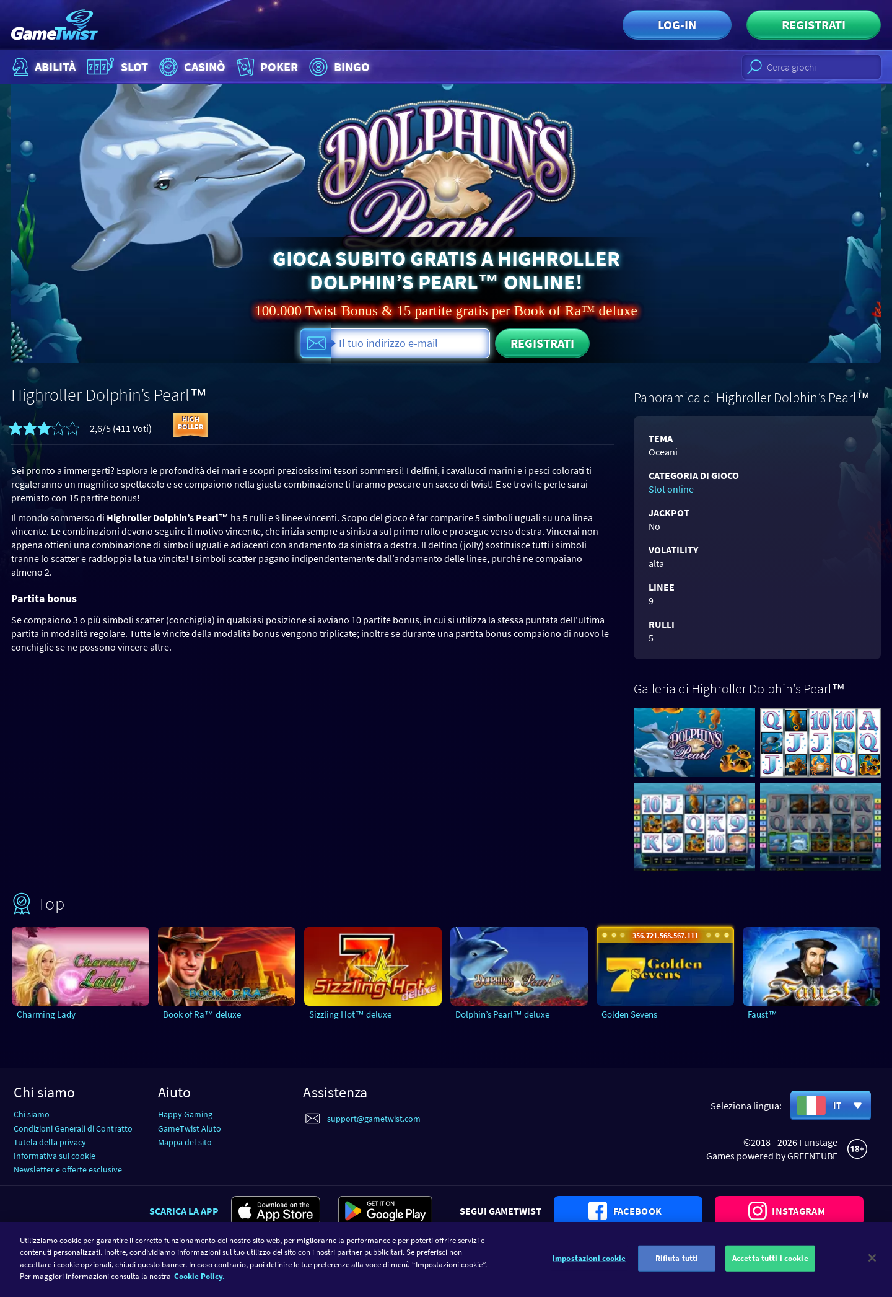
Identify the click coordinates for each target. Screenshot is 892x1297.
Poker (266, 67)
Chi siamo (32, 1114)
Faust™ (762, 1014)
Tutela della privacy (50, 1142)
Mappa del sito (185, 1142)
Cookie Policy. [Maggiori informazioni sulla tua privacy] (199, 1282)
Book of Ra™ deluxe (202, 1014)
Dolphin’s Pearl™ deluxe (502, 1014)
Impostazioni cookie (589, 1264)
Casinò (190, 67)
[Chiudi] (872, 1264)
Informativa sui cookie (54, 1155)
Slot (116, 67)
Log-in (677, 24)
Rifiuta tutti (677, 1264)
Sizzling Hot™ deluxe (350, 1014)
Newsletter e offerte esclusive (68, 1169)
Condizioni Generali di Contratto (73, 1128)
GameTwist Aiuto (189, 1128)
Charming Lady (46, 1014)
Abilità (42, 67)
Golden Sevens (629, 1014)
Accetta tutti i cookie (770, 1264)
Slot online (671, 489)
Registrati (814, 24)
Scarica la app (184, 1211)
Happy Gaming (185, 1114)
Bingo (338, 67)
